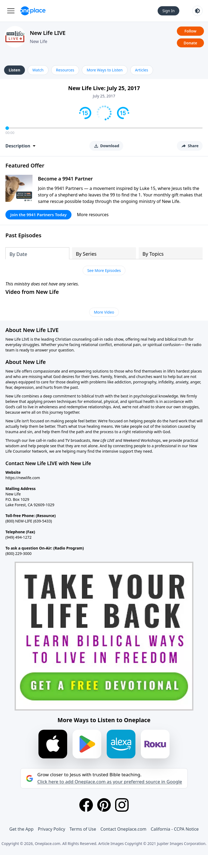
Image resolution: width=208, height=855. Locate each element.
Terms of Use (83, 829)
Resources (65, 70)
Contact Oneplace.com (123, 829)
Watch (38, 70)
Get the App (21, 829)
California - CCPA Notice (175, 829)
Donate (190, 42)
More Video (104, 312)
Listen (14, 70)
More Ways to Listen (105, 70)
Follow (190, 31)
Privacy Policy (51, 829)
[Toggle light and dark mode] (197, 11)
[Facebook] (86, 805)
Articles (141, 70)
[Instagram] (122, 805)
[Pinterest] (104, 805)
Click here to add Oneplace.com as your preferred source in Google (109, 782)
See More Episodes (104, 270)
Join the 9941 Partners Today (38, 214)
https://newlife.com (22, 477)
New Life (38, 41)
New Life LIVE (48, 33)
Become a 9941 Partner (65, 178)
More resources (93, 215)
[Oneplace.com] (33, 10)
